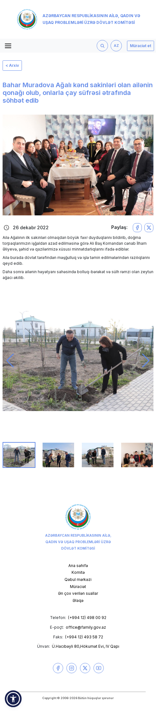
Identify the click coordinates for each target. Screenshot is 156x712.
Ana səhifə (78, 565)
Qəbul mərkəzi (78, 579)
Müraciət (78, 586)
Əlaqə (78, 600)
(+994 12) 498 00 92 (87, 617)
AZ (116, 46)
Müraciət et (140, 45)
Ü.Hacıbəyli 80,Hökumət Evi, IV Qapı (85, 646)
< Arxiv (12, 65)
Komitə (78, 572)
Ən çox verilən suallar (78, 593)
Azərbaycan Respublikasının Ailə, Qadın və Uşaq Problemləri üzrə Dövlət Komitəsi (78, 19)
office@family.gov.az (86, 627)
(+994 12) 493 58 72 (84, 637)
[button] (10, 361)
